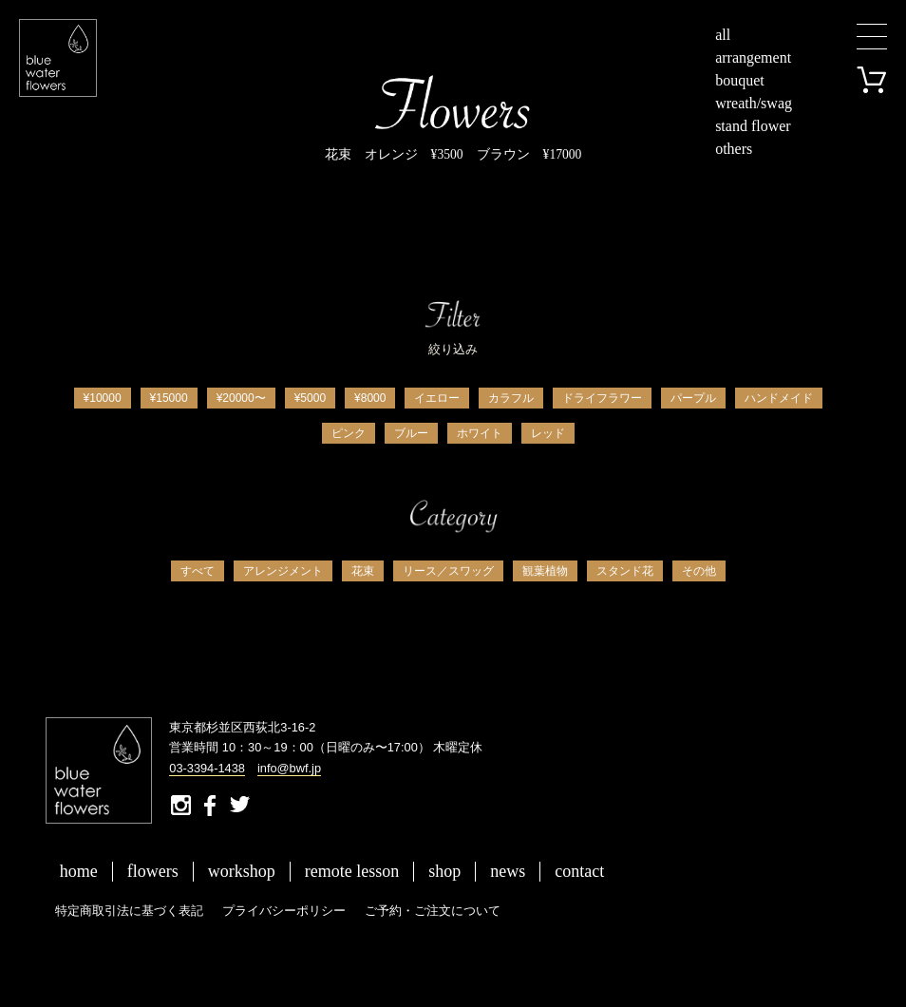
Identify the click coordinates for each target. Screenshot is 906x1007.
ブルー (411, 433)
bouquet (739, 80)
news (507, 871)
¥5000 (310, 398)
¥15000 (169, 398)
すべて (197, 571)
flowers (153, 871)
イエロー (437, 398)
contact (579, 871)
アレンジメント (283, 571)
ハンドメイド (779, 398)
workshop (241, 871)
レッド (548, 433)
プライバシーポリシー (284, 910)
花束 (362, 571)
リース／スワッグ (448, 571)
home (79, 871)
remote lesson (352, 871)
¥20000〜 (241, 398)
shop (444, 871)
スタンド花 (624, 571)
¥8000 (370, 398)
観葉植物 (545, 571)
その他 (699, 571)
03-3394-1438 (207, 768)
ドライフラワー (602, 398)
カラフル (511, 398)
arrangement (753, 57)
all (722, 35)
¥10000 (103, 398)
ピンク (348, 433)
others (733, 149)
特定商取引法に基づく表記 (129, 910)
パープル (693, 398)
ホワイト (479, 433)
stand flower (753, 126)
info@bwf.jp (289, 768)
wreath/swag (753, 103)
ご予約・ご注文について (432, 910)
